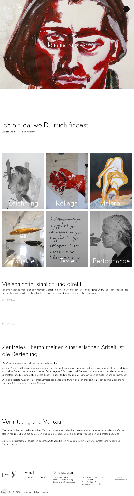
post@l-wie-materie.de (91, 484)
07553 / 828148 (89, 482)
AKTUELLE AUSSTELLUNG (35, 477)
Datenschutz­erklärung (122, 479)
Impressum (117, 477)
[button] (4, 491)
